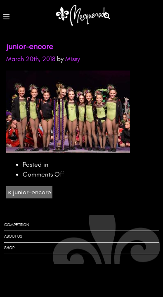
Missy (72, 59)
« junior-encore (29, 192)
